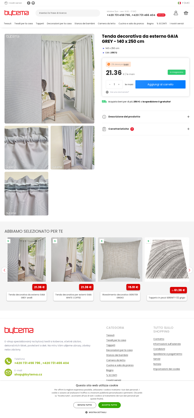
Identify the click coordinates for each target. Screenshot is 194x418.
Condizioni (159, 348)
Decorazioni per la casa (59, 23)
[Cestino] (185, 13)
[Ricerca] (96, 13)
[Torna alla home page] (17, 13)
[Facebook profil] (28, 3)
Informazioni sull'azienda (167, 343)
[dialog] (97, 399)
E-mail (28, 373)
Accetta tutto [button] (109, 405)
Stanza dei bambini (85, 23)
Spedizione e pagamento (167, 353)
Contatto (158, 338)
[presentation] (5, 270)
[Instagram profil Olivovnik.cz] (33, 3)
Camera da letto (106, 23)
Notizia (157, 364)
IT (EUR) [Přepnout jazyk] (183, 3)
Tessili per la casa (23, 23)
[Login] (175, 13)
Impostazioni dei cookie (166, 368)
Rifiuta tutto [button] (85, 405)
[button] (97, 412)
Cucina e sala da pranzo (131, 23)
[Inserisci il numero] (114, 84)
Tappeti (40, 23)
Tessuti (7, 23)
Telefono (41, 361)
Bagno (150, 23)
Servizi (156, 358)
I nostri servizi (13, 3)
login (126, 64)
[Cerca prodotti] (67, 13)
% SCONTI (162, 23)
